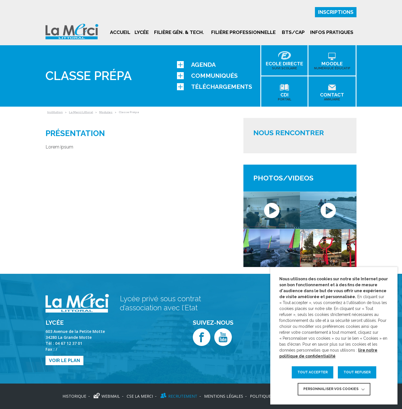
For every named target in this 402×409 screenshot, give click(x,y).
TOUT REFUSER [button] (357, 372)
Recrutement (182, 396)
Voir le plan (64, 360)
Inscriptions (335, 12)
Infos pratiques (331, 32)
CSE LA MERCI (140, 396)
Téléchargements (214, 86)
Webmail (110, 396)
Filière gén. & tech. (179, 32)
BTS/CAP (293, 32)
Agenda (196, 64)
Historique (74, 396)
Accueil (120, 32)
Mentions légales (223, 396)
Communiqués (207, 75)
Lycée (142, 32)
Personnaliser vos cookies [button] (330, 389)
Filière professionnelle (243, 32)
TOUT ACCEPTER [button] (312, 372)
